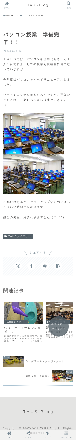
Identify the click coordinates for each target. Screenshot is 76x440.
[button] (58, 266)
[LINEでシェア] (45, 266)
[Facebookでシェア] (31, 266)
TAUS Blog (38, 5)
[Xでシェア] (18, 266)
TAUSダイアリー (18, 236)
